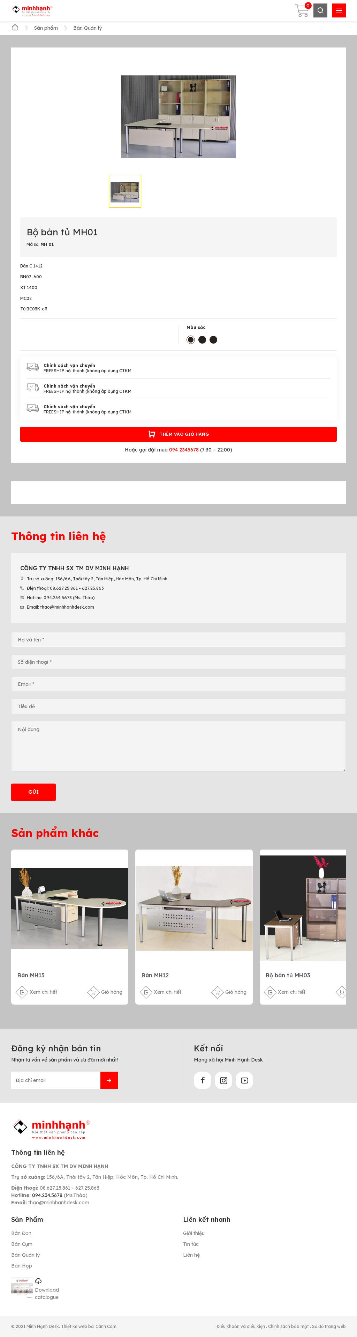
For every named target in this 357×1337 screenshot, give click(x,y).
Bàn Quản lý (25, 1255)
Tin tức (191, 1244)
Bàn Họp (21, 1266)
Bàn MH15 (31, 975)
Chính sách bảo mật (289, 1326)
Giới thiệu (194, 1233)
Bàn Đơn (21, 1233)
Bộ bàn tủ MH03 (288, 975)
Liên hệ (191, 1255)
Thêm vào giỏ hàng (178, 434)
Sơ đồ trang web (329, 1326)
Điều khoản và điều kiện (241, 1326)
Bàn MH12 (155, 975)
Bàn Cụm (21, 1244)
